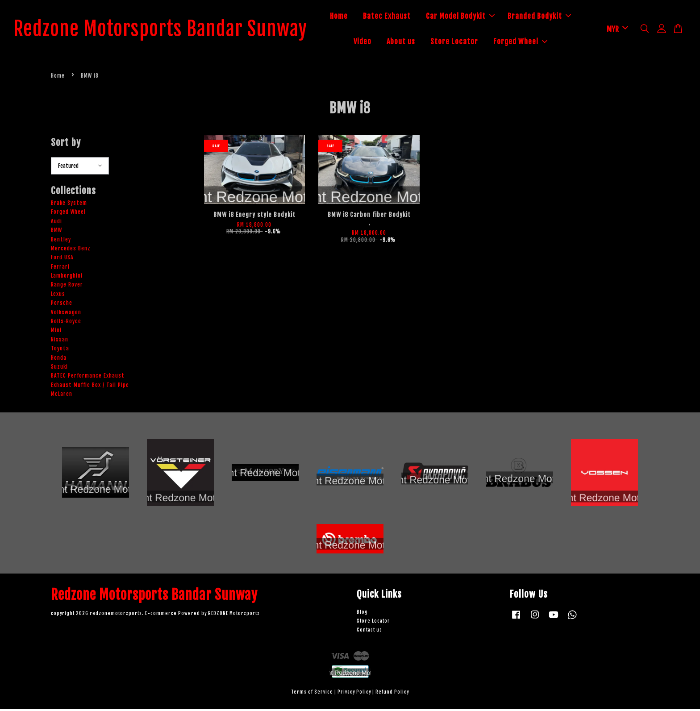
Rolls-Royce (66, 323)
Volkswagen (66, 314)
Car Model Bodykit (473, 16)
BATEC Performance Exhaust (88, 377)
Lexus (58, 295)
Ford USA (62, 259)
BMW (56, 232)
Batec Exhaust (400, 16)
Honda (59, 359)
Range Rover (67, 286)
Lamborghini (67, 277)
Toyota (60, 350)
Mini (56, 332)
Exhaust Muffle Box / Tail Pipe (90, 386)
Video (376, 42)
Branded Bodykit (552, 16)
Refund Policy (392, 694)
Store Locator (468, 42)
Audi (56, 223)
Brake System (69, 204)
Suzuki (59, 368)
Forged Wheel (534, 42)
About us (414, 42)
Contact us (369, 632)
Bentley (61, 241)
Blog (362, 614)
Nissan (59, 341)
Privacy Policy (354, 694)
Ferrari (60, 268)
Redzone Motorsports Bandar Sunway (173, 30)
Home (352, 16)
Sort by (66, 144)
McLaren (61, 396)
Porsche (61, 305)
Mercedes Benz (71, 250)
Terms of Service (312, 694)
